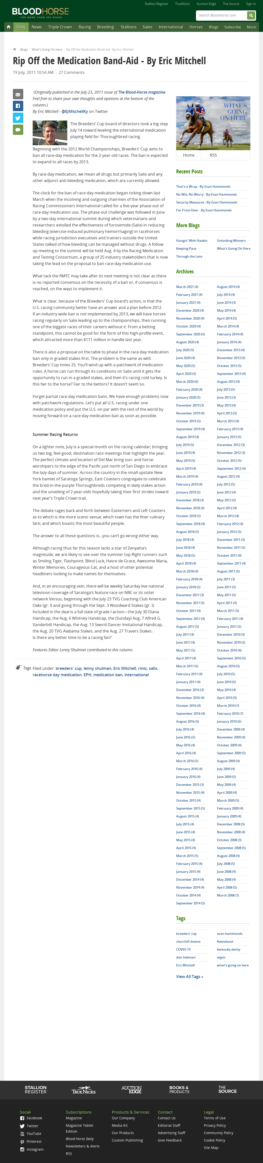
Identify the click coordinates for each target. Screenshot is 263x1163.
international (136, 674)
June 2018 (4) (185, 547)
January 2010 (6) (229, 721)
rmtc (142, 668)
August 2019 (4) (187, 437)
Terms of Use (215, 1118)
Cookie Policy (214, 1140)
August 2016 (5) (187, 721)
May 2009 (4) (226, 784)
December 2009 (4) (231, 729)
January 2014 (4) (229, 342)
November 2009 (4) (231, 737)
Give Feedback (170, 1140)
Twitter (18, 118)
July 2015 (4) (185, 824)
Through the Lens (189, 256)
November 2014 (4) (190, 887)
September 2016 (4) (190, 713)
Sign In (251, 3)
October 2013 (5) (229, 366)
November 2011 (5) (231, 547)
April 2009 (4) (227, 792)
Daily (20, 27)
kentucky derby (228, 949)
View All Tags (188, 976)
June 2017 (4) (185, 642)
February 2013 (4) (230, 429)
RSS (213, 155)
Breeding (105, 27)
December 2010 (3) (231, 634)
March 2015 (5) (187, 856)
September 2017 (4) (190, 618)
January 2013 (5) (229, 437)
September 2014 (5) (190, 903)
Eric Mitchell (124, 668)
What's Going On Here (47, 49)
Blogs (213, 26)
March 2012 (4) (228, 516)
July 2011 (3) (226, 579)
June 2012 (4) (226, 492)
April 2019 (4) (186, 468)
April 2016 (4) (186, 753)
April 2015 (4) (186, 848)
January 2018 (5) (188, 587)
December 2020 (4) (190, 310)
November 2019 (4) (190, 413)
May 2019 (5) (185, 460)
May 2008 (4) (226, 879)
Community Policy (218, 1132)
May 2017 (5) (185, 650)
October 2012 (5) (229, 460)
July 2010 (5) (226, 674)
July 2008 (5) (226, 863)
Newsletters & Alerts (83, 1146)
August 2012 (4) (228, 476)
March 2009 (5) (228, 800)
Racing (85, 27)
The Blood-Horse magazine (141, 92)
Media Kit (120, 1125)
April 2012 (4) (227, 508)
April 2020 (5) (186, 373)
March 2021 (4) (187, 287)
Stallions (129, 27)
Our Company (123, 1118)
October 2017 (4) (188, 611)
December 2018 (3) (190, 500)
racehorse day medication (57, 674)
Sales (147, 27)
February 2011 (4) (230, 618)
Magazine (74, 1118)
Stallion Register (156, 3)
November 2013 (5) (231, 358)
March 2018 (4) (187, 571)
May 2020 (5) (185, 366)
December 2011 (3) (231, 539)
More (251, 26)
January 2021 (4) (188, 302)
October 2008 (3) (229, 840)
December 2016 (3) (190, 690)
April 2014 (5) (227, 318)
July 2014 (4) (226, 294)
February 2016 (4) (189, 769)
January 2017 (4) (188, 682)
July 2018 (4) (185, 539)
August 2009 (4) (228, 761)
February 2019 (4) (189, 484)
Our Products (123, 1132)
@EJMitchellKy (75, 111)
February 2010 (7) (230, 713)
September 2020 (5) (190, 334)
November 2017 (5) (190, 603)
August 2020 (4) (187, 342)
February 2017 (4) (189, 674)
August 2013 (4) (228, 381)
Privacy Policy (215, 1125)
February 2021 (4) (189, 294)
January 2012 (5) (229, 532)
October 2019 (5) (188, 421)
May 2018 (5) (185, 555)
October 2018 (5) (188, 516)
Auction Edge (206, 3)
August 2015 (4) (187, 816)
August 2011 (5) (228, 571)
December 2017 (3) (190, 595)
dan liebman (185, 957)
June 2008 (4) (226, 871)
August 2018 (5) (187, 532)
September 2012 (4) (231, 468)
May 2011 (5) (226, 595)
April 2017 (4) (186, 658)
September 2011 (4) (231, 563)
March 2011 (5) (228, 611)
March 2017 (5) (187, 666)
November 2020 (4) (190, 318)
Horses (196, 27)
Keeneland (225, 941)
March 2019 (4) (187, 476)
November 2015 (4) (190, 792)
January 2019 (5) (188, 492)
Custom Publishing (127, 1140)
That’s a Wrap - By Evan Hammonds (203, 186)
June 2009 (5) (226, 777)
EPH (87, 674)
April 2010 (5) (227, 697)
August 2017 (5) (187, 626)
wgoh (221, 957)
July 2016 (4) (185, 729)
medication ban (107, 674)
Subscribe (232, 26)
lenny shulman (97, 668)
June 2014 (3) (226, 302)
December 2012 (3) (231, 445)
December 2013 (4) (231, 350)
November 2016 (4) (190, 697)
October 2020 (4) (188, 326)
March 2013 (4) (228, 421)
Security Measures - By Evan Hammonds (206, 202)
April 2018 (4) (186, 563)
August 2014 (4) (228, 287)
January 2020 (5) (188, 397)
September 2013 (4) (231, 373)
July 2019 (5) (185, 445)
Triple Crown (60, 27)
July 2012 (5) (226, 484)
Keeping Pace (186, 248)
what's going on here (233, 965)
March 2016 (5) (187, 761)
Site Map (211, 1147)
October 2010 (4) (229, 650)
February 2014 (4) (230, 334)
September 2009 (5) (231, 753)
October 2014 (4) (188, 895)
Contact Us (167, 1118)
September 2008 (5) (231, 848)
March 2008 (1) (228, 895)
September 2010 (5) (231, 658)
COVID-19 (183, 949)
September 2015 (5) (190, 808)
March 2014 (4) (228, 326)
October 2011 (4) (229, 555)
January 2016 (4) (188, 777)
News (37, 27)
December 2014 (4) (190, 879)
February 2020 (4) (189, 389)
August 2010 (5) (228, 666)
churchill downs (188, 941)
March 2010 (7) (228, 705)
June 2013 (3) (226, 397)
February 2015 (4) (189, 863)
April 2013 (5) (227, 413)
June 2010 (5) (226, 682)
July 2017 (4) (185, 634)
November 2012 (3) (231, 452)
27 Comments (72, 72)
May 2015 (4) (185, 840)
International (171, 27)
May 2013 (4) (226, 405)
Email (18, 94)
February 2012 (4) (230, 524)
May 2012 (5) (226, 500)
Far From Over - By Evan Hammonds (204, 210)
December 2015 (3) (190, 784)
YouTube (30, 1133)
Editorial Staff (169, 1125)
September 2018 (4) (190, 524)
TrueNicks (182, 3)
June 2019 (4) (185, 452)
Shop (179, 1089)
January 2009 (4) (229, 816)
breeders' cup (69, 668)
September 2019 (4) (190, 429)
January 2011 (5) (229, 626)
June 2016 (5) (185, 737)
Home (15, 49)
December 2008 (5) (231, 824)
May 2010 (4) (226, 690)
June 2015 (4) (185, 832)
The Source (231, 3)
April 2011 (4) (227, 603)
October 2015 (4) (188, 800)
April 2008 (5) (227, 887)
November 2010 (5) (231, 642)
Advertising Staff (171, 1132)
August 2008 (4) (228, 856)
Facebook (18, 106)
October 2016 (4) (188, 705)
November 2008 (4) (231, 832)
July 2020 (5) (185, 350)
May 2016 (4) (185, 745)
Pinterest (30, 1141)
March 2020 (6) (187, 381)
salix (153, 668)
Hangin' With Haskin (191, 240)
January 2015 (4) (188, 871)
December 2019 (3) (190, 405)
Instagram (31, 1149)
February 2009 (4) (230, 808)
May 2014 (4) (226, 310)
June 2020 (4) (185, 358)
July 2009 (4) (226, 769)
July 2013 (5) (226, 389)
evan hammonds (229, 933)
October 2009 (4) (229, 745)
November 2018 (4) (190, 508)
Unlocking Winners (231, 240)
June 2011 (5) (226, 587)
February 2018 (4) (189, 579)
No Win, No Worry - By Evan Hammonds (206, 194)
